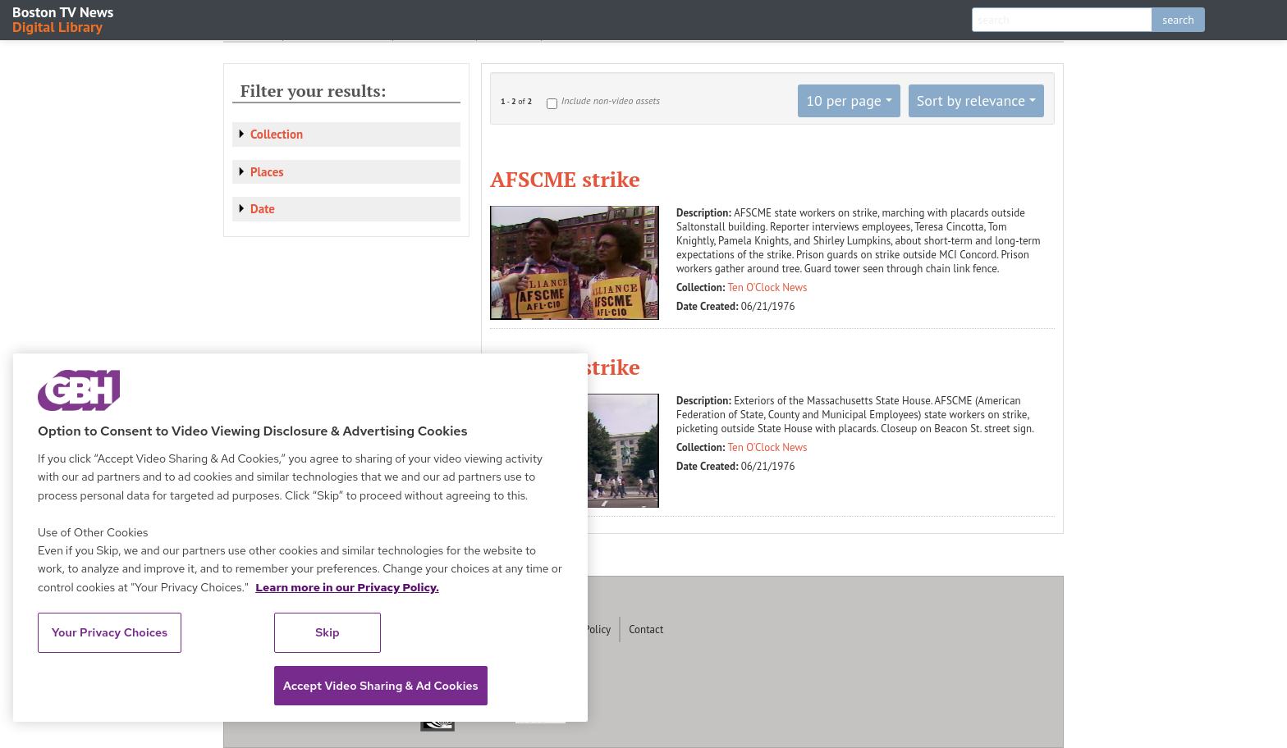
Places (267, 172)
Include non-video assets (610, 100)
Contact (646, 629)
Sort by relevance (971, 100)
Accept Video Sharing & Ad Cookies (381, 685)
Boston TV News (64, 18)
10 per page (844, 100)
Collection (276, 134)
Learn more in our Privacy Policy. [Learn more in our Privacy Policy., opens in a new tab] (347, 587)
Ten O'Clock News (768, 287)
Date (262, 209)
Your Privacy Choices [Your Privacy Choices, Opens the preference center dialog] (110, 632)
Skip (327, 632)
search (1178, 19)
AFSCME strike (565, 179)
